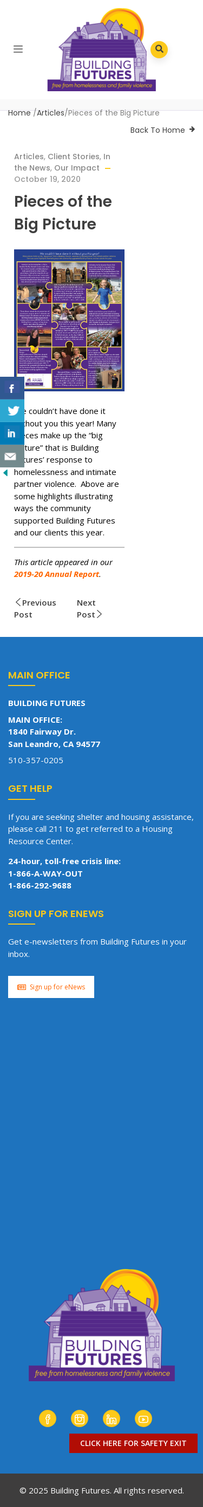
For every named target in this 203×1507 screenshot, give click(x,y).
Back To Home (157, 130)
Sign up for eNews (51, 987)
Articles (50, 112)
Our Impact (77, 167)
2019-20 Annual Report (56, 573)
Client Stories (74, 156)
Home (19, 112)
